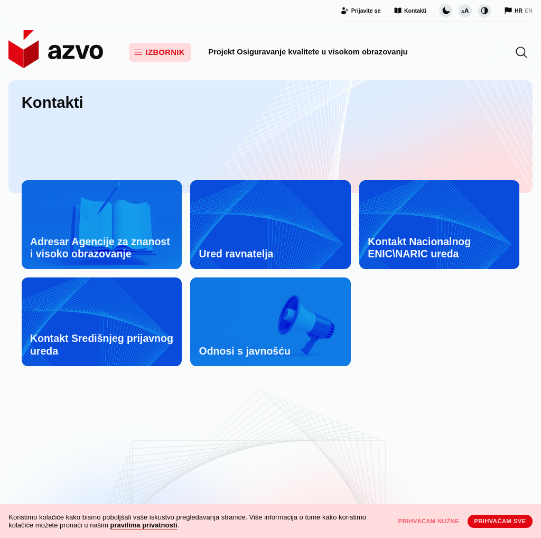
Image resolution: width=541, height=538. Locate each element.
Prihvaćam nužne (428, 521)
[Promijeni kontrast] (484, 10)
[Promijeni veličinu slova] (465, 10)
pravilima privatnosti (143, 525)
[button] (521, 52)
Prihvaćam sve (500, 521)
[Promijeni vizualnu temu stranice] (445, 10)
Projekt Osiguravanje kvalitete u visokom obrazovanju (307, 52)
